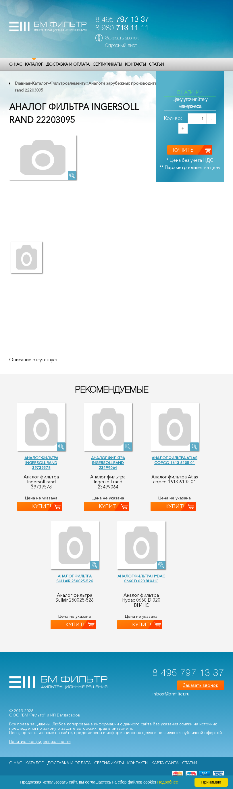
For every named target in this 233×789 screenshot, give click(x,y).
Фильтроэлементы (68, 83)
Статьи (156, 64)
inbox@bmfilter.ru (171, 694)
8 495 (122, 20)
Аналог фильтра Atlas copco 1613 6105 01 (174, 460)
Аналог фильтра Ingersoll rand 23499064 (108, 462)
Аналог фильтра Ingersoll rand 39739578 (41, 462)
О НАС (15, 64)
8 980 (122, 28)
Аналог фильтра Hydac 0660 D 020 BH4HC (141, 578)
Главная (22, 83)
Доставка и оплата (68, 64)
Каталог (34, 64)
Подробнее (167, 782)
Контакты (135, 64)
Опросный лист (121, 46)
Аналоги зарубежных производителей (126, 83)
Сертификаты (107, 64)
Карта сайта (165, 762)
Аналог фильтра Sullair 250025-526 (74, 578)
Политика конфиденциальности (40, 741)
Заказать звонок (122, 38)
